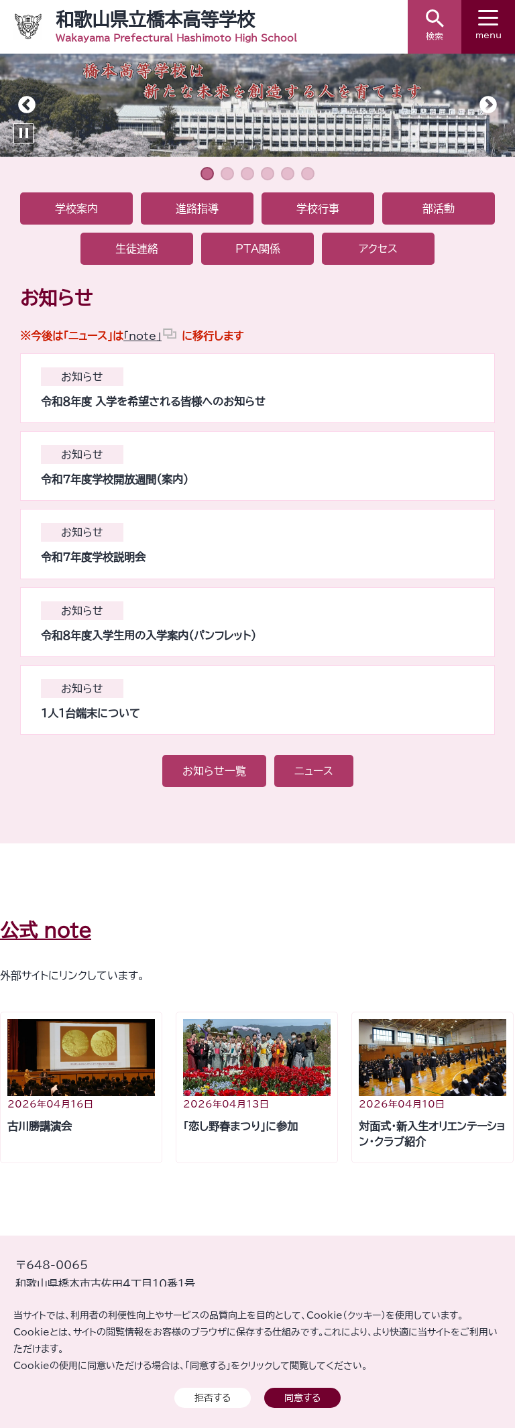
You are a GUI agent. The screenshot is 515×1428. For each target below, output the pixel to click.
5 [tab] (287, 173)
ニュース (313, 771)
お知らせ (82, 376)
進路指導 (197, 208)
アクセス (378, 248)
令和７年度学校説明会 (93, 557)
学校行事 (317, 208)
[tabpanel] (257, 105)
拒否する (212, 1397)
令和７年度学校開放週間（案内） (114, 479)
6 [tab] (307, 173)
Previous (27, 105)
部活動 (438, 208)
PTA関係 (257, 248)
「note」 (142, 336)
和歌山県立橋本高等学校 (155, 19)
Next (488, 105)
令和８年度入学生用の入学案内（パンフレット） (148, 635)
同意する (302, 1397)
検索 (435, 25)
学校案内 (76, 208)
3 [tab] (247, 173)
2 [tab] (227, 173)
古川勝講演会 (39, 1126)
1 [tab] (207, 173)
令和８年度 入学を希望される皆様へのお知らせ (153, 401)
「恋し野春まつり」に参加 (240, 1126)
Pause (23, 133)
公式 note (45, 929)
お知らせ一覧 (214, 771)
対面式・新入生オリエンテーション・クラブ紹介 (432, 1133)
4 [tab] (267, 173)
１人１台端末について (90, 713)
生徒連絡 (136, 248)
